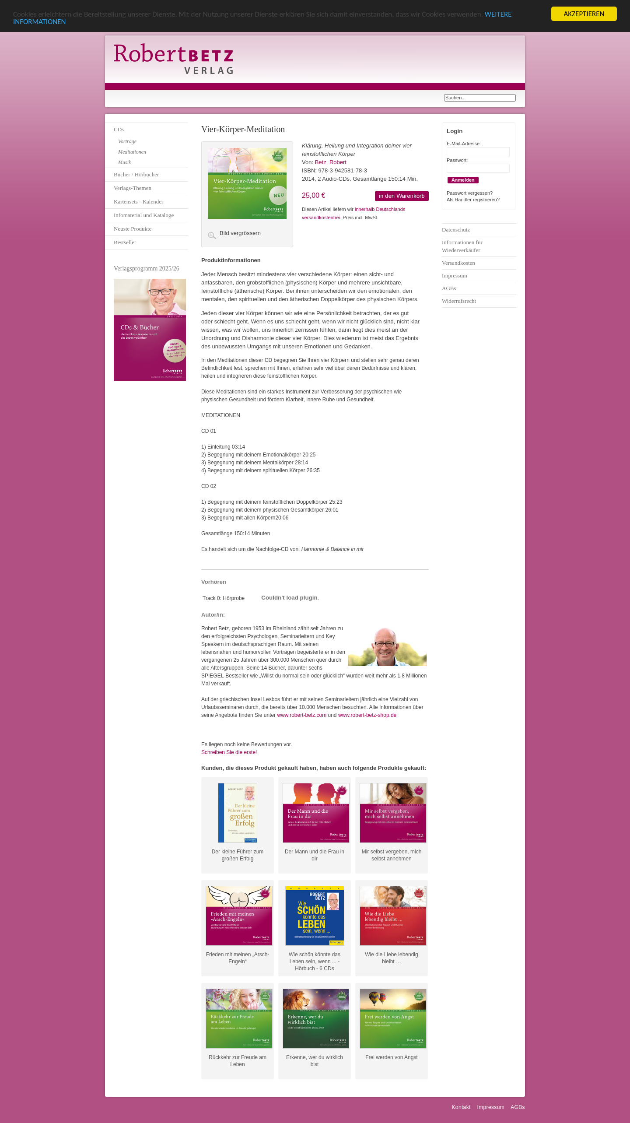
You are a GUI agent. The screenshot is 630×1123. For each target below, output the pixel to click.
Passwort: (457, 160)
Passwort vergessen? (470, 193)
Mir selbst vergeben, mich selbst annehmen (392, 855)
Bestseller (125, 242)
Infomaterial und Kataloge (144, 215)
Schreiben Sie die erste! (229, 752)
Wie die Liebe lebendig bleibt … (391, 958)
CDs (119, 129)
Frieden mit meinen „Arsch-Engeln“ (238, 958)
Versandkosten (458, 263)
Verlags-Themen (132, 188)
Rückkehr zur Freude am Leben (237, 1060)
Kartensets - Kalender (138, 201)
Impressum (454, 275)
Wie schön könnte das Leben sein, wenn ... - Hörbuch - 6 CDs (314, 958)
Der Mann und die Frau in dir (314, 855)
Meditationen (132, 152)
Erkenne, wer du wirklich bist (314, 1060)
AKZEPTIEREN (584, 13)
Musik (124, 162)
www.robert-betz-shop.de (367, 715)
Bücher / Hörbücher (136, 174)
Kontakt (461, 1107)
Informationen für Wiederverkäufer (462, 246)
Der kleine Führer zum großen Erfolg (238, 855)
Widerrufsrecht (459, 301)
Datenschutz (456, 229)
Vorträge (127, 141)
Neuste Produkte (132, 228)
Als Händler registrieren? (473, 199)
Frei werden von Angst (391, 1057)
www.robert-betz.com (301, 715)
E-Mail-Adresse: (464, 143)
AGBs (449, 288)
